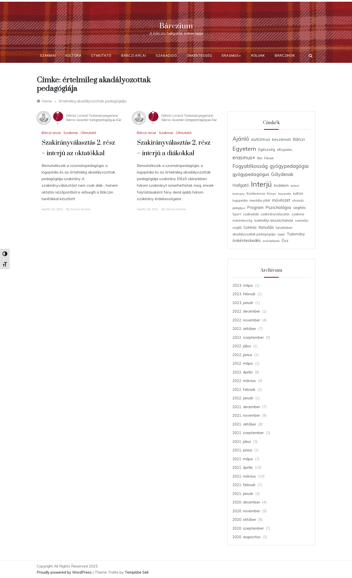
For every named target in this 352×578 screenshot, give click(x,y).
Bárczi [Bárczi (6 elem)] (299, 139)
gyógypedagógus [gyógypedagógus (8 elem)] (250, 174)
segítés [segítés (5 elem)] (299, 207)
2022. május (242, 363)
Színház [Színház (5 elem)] (250, 227)
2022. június (242, 354)
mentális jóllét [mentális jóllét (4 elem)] (260, 200)
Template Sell (136, 572)
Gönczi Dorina (80, 209)
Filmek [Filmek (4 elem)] (269, 158)
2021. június (242, 450)
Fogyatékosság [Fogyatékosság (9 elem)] (250, 166)
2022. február (243, 389)
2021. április (242, 467)
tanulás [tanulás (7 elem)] (266, 227)
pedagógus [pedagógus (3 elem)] (238, 208)
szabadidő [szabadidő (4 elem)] (251, 214)
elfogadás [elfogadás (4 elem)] (284, 150)
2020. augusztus (246, 536)
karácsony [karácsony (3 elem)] (238, 194)
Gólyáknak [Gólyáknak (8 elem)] (282, 174)
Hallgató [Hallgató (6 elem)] (240, 185)
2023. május (242, 285)
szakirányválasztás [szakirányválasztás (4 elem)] (275, 214)
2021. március (244, 476)
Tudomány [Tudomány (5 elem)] (296, 234)
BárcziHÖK (285, 55)
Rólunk (258, 55)
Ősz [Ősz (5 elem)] (285, 240)
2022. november (246, 320)
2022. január (242, 398)
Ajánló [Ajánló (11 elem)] (240, 138)
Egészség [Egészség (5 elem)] (266, 149)
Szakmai (48, 55)
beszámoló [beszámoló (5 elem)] (281, 139)
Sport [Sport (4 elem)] (236, 214)
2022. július (241, 346)
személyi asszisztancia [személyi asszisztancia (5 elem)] (273, 220)
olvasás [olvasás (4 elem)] (298, 200)
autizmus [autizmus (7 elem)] (260, 139)
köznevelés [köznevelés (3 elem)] (284, 194)
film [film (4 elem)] (259, 158)
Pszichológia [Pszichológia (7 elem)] (278, 207)
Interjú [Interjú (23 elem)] (261, 184)
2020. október (244, 519)
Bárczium (176, 26)
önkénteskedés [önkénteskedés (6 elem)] (246, 240)
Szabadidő (166, 55)
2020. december (246, 502)
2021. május (242, 459)
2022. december (246, 311)
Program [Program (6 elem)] (255, 207)
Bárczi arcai (133, 55)
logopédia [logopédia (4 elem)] (240, 200)
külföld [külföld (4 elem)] (298, 194)
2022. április (242, 372)
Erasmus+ (231, 55)
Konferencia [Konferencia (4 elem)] (256, 194)
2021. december (246, 406)
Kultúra (74, 55)
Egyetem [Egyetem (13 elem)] (244, 148)
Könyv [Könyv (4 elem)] (271, 194)
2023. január (242, 302)
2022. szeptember (248, 337)
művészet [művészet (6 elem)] (281, 200)
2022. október (244, 328)
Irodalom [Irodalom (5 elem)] (281, 185)
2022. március (244, 380)
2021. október (244, 424)
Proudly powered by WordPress (65, 572)
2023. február (243, 294)
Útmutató (101, 55)
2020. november (246, 511)
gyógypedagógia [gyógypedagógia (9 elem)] (289, 166)
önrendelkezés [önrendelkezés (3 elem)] (271, 241)
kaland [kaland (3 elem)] (295, 185)
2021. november (246, 415)
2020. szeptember (248, 528)
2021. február (243, 484)
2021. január (242, 493)
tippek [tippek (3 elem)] (281, 234)
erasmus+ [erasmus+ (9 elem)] (243, 157)
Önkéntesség (199, 55)
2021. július (241, 441)
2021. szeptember (248, 432)
